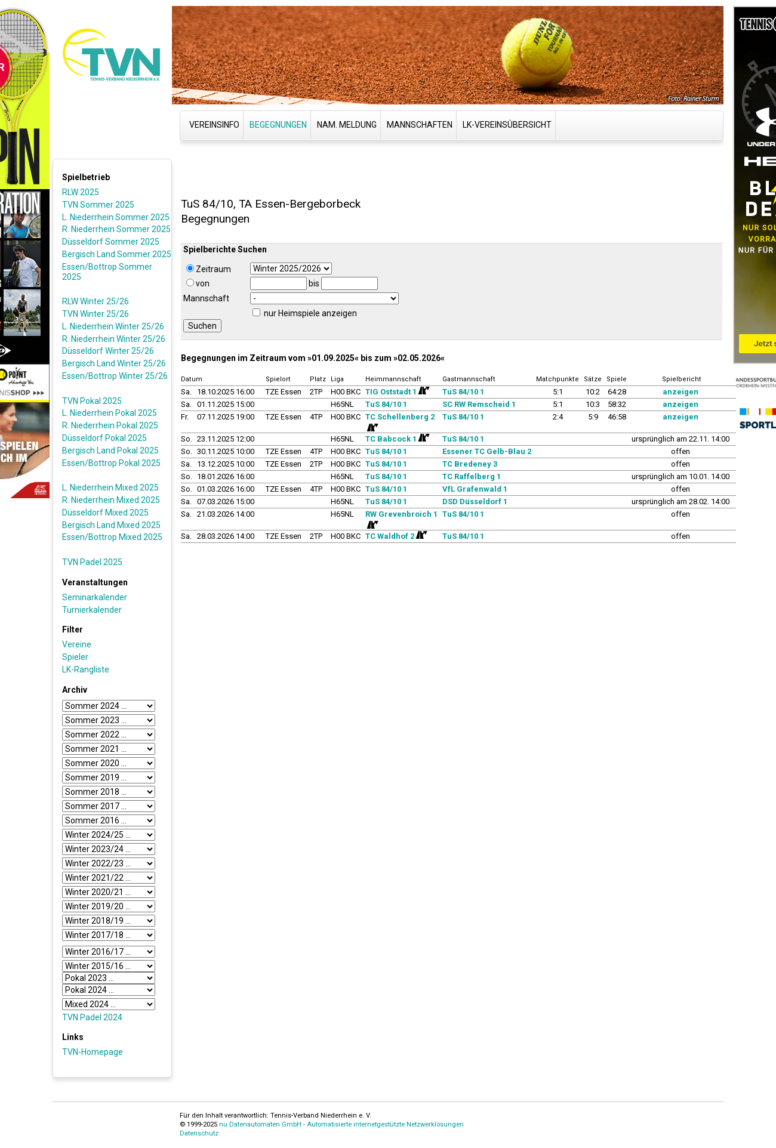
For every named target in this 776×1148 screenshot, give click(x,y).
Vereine (76, 644)
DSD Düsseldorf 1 (474, 501)
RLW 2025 (80, 192)
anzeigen (680, 391)
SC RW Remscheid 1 (479, 404)
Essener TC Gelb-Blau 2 (486, 451)
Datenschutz (199, 1133)
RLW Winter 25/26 (95, 301)
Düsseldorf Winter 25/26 (108, 351)
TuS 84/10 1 (463, 391)
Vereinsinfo (214, 124)
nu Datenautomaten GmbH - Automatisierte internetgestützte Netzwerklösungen (341, 1124)
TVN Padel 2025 (92, 562)
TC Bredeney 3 (469, 463)
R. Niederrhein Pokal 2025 (110, 425)
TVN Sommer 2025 (98, 204)
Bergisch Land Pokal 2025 (110, 450)
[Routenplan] (423, 391)
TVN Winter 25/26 (95, 314)
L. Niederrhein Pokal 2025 (109, 413)
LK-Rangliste (85, 669)
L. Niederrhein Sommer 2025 (116, 217)
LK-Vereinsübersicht (507, 124)
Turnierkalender (92, 610)
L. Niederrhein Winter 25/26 (113, 326)
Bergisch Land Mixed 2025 (111, 525)
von (198, 283)
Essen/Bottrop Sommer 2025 (107, 272)
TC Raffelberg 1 (471, 476)
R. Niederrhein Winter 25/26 (113, 339)
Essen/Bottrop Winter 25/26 (115, 376)
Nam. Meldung (347, 124)
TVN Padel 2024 (92, 1017)
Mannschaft (206, 298)
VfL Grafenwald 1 (474, 488)
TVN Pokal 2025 (92, 401)
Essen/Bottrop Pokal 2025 (111, 463)
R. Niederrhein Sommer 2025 (116, 229)
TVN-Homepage (92, 1052)
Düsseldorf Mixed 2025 (105, 512)
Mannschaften (419, 124)
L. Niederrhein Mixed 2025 (110, 487)
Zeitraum (208, 269)
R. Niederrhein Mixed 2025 (111, 500)
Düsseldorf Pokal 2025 (104, 438)
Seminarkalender (94, 597)
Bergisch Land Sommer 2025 (116, 254)
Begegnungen (278, 124)
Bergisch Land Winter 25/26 (114, 363)
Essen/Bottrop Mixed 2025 (112, 537)
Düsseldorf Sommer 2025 (110, 241)
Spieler (75, 657)
